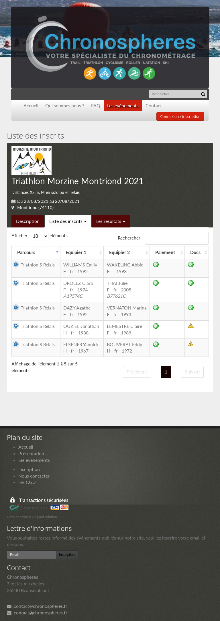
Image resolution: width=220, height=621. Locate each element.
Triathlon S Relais (38, 264)
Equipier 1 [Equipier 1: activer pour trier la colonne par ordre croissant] (76, 252)
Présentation (31, 453)
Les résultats (110, 221)
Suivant (192, 371)
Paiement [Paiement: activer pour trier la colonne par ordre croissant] (165, 252)
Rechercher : (163, 238)
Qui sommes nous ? (64, 105)
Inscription (29, 469)
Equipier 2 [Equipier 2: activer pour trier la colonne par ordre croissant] (119, 252)
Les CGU (27, 482)
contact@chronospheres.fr (37, 606)
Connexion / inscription (180, 116)
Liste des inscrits (68, 221)
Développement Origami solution (32, 517)
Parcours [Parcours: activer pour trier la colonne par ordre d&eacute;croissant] (26, 252)
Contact (154, 105)
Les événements (34, 460)
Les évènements (123, 105)
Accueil (30, 105)
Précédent (137, 371)
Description (28, 221)
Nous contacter (34, 475)
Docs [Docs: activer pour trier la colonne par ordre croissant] (195, 252)
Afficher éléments (39, 236)
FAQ (95, 105)
